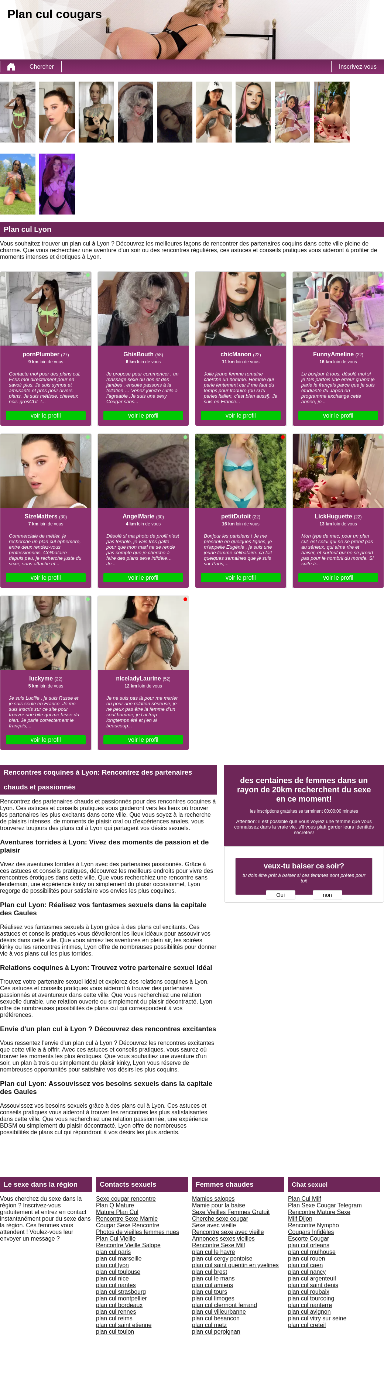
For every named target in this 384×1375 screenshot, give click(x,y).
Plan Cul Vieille (116, 1238)
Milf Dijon (300, 1218)
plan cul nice (112, 1278)
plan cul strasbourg (121, 1292)
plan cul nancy (307, 1272)
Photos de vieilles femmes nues (137, 1232)
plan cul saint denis (313, 1285)
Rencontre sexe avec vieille (228, 1232)
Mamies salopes (213, 1199)
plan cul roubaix (308, 1292)
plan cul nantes (116, 1285)
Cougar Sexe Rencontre (128, 1225)
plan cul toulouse (118, 1272)
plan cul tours (209, 1292)
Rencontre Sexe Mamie (127, 1218)
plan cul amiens (212, 1285)
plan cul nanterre (310, 1305)
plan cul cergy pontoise (222, 1258)
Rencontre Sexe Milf (218, 1245)
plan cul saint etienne (123, 1325)
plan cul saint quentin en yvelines (235, 1265)
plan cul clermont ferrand (224, 1305)
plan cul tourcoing (311, 1298)
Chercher (42, 67)
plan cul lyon (112, 1265)
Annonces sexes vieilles (223, 1238)
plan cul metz (209, 1325)
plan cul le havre (213, 1252)
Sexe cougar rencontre (126, 1199)
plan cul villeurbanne (219, 1312)
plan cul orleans (308, 1245)
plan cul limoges (213, 1298)
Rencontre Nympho (313, 1225)
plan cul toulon (115, 1331)
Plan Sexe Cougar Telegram (325, 1205)
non (327, 895)
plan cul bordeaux (119, 1305)
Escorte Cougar (308, 1238)
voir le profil (46, 415)
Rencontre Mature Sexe (319, 1212)
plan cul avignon (309, 1312)
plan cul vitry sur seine (317, 1318)
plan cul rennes (116, 1312)
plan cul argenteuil (312, 1278)
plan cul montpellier (121, 1298)
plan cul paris (113, 1252)
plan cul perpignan (216, 1331)
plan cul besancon (216, 1318)
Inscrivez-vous (358, 67)
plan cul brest (209, 1272)
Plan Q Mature (115, 1205)
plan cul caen (305, 1265)
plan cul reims (114, 1318)
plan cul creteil (307, 1325)
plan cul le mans (213, 1278)
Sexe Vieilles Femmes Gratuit (231, 1212)
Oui (280, 895)
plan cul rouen (306, 1258)
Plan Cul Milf (304, 1199)
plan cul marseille (119, 1258)
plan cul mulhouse (312, 1252)
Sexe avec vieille (214, 1225)
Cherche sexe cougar (220, 1218)
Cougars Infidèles (311, 1232)
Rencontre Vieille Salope (128, 1245)
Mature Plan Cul (117, 1212)
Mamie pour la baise (218, 1205)
